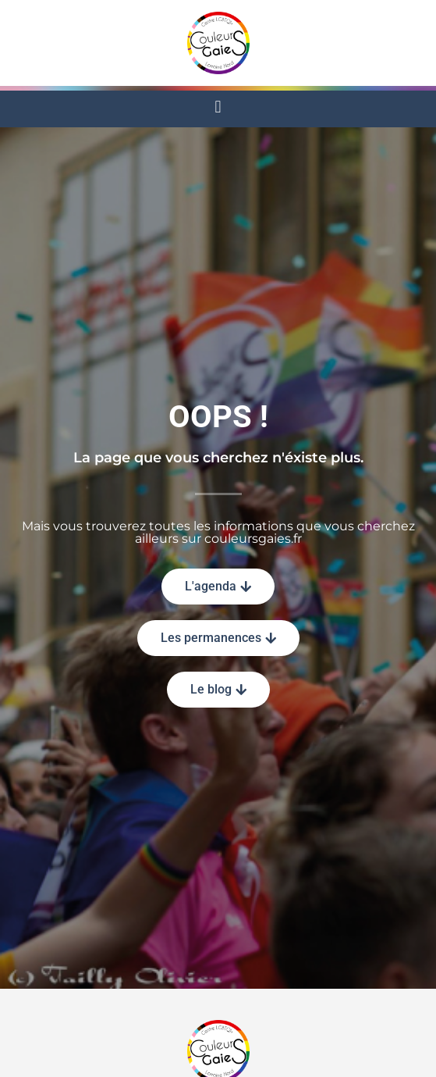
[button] (218, 106)
